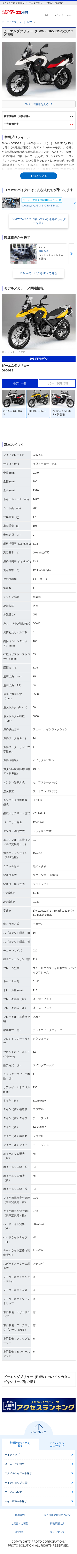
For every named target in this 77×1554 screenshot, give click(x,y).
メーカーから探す (14, 1464)
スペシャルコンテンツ (57, 1444)
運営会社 (20, 1532)
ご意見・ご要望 (19, 1523)
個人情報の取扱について (57, 1515)
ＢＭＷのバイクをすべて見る (38, 273)
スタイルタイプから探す (18, 1473)
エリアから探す (13, 1492)
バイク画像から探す (16, 1501)
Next (71, 253)
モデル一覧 (19, 383)
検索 (46, 15)
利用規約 (20, 1515)
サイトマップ (57, 1532)
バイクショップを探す (17, 1482)
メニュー (70, 15)
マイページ (59, 15)
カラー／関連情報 (57, 383)
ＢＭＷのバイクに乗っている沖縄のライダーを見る (38, 220)
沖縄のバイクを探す (20, 1444)
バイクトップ (12, 1454)
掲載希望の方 (57, 1523)
